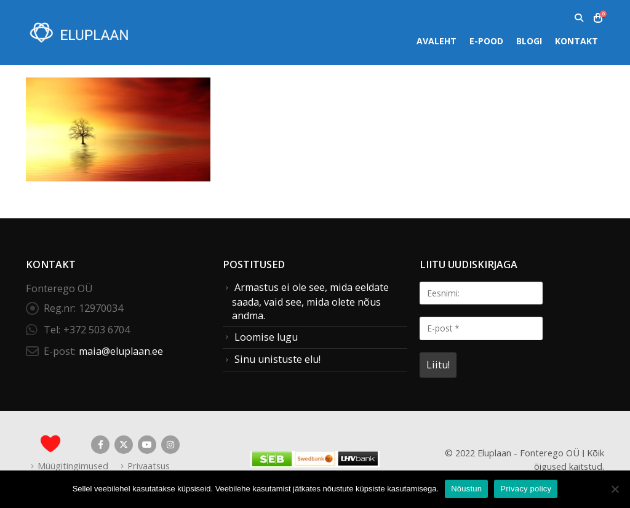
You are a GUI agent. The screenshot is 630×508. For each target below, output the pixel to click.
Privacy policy (525, 488)
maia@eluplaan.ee (121, 351)
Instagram (170, 444)
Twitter (123, 444)
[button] (578, 18)
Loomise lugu (266, 337)
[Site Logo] (78, 33)
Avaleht (437, 41)
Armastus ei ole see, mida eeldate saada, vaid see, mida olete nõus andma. (310, 301)
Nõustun (466, 488)
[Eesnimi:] (481, 293)
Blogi (529, 41)
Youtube (147, 444)
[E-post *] (481, 328)
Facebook (100, 444)
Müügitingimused (73, 465)
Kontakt (576, 41)
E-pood (486, 41)
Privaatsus (148, 465)
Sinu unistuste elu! (277, 359)
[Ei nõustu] (614, 489)
